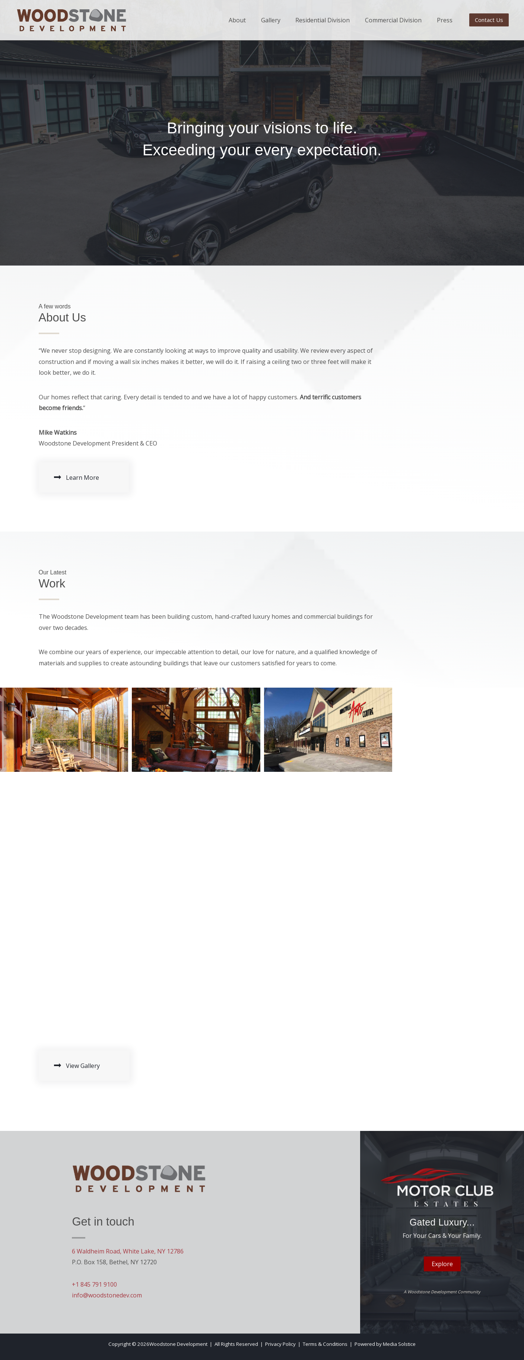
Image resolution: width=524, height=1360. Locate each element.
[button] (489, 20)
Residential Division (322, 20)
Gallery (269, 20)
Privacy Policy (280, 1344)
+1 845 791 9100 (94, 1284)
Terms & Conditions (325, 1344)
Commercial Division (392, 20)
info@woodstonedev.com (107, 1295)
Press (444, 20)
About (236, 20)
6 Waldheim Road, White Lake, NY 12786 (128, 1251)
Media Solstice (399, 1344)
